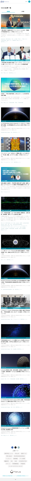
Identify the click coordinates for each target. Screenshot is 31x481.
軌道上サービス (19, 40)
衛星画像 (14, 40)
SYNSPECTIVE (23, 461)
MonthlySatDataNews (19, 456)
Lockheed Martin (26, 223)
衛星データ (23, 453)
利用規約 (4, 475)
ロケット (8, 463)
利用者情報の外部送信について (22, 475)
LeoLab (17, 223)
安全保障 (16, 228)
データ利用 (22, 458)
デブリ (12, 162)
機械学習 (6, 461)
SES (11, 407)
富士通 (20, 228)
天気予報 (2, 228)
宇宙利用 (6, 228)
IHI (11, 223)
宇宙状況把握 (20, 102)
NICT (11, 224)
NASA (6, 224)
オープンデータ (4, 227)
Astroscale (3, 39)
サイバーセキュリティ (12, 227)
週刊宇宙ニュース (4, 41)
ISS (12, 461)
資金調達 (15, 349)
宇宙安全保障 (3, 40)
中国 (20, 227)
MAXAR (2, 224)
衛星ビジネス (9, 40)
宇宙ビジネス (24, 39)
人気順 (22, 11)
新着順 (8, 11)
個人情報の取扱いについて (11, 475)
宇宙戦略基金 (15, 463)
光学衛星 (23, 227)
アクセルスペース (6, 191)
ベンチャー (8, 458)
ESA (2, 223)
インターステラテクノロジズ (15, 466)
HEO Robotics (8, 39)
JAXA (14, 223)
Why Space (9, 456)
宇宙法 (16, 102)
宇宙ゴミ (19, 39)
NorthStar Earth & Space (5, 132)
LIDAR (21, 223)
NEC (8, 224)
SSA (12, 39)
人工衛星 (15, 39)
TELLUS (17, 453)
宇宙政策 (23, 463)
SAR (16, 461)
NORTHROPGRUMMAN (17, 224)
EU (4, 223)
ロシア (18, 227)
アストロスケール (6, 162)
